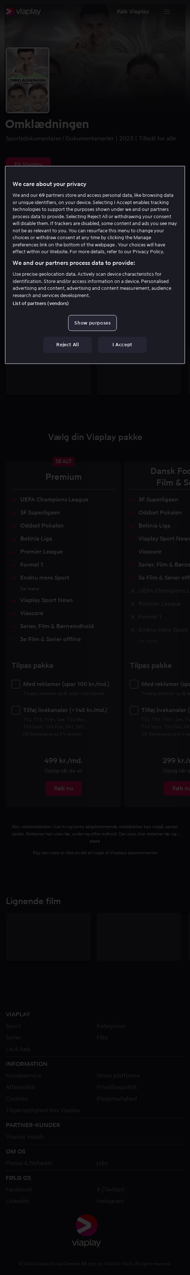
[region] (95, 264)
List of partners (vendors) (41, 303)
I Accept (122, 344)
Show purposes (92, 323)
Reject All (67, 344)
